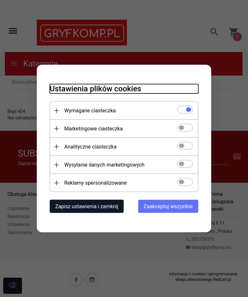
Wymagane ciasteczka (90, 111)
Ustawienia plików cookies (95, 88)
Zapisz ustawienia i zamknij (86, 206)
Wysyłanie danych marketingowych (104, 165)
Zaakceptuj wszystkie (168, 206)
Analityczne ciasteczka (90, 147)
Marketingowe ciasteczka (93, 129)
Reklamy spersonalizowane (95, 183)
